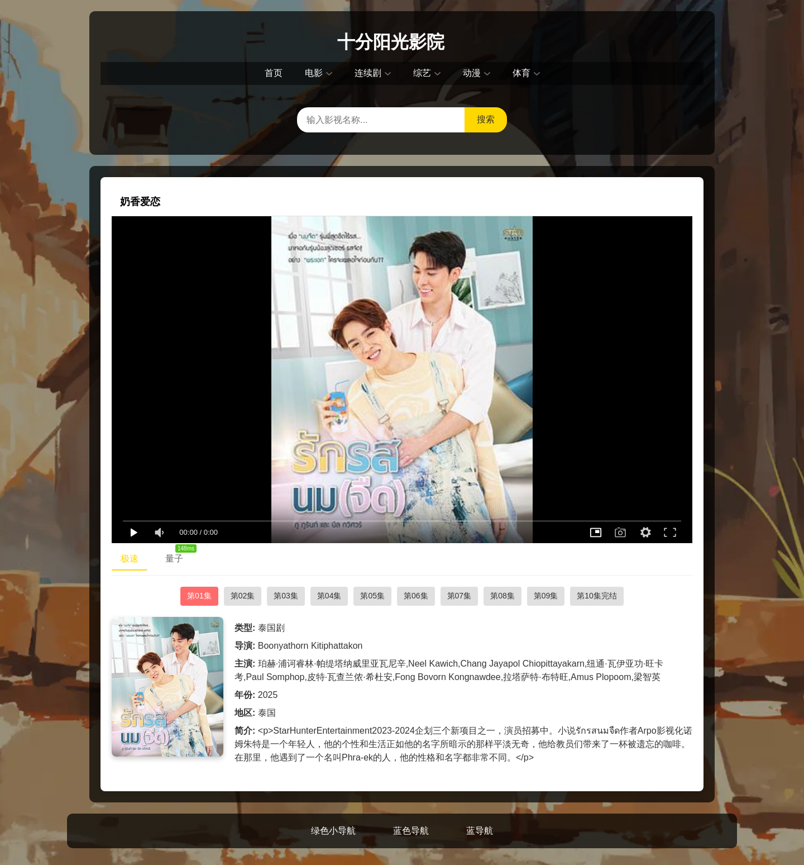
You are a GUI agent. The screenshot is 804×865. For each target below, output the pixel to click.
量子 (178, 556)
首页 (274, 73)
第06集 (416, 595)
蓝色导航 (411, 830)
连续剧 (368, 73)
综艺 (422, 73)
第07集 (459, 595)
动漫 (472, 73)
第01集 (199, 595)
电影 (314, 73)
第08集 (502, 595)
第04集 (329, 595)
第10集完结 (597, 595)
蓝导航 (479, 830)
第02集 (243, 595)
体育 (521, 73)
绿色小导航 (333, 830)
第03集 (286, 595)
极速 (129, 558)
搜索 (486, 119)
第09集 (546, 595)
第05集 (372, 595)
